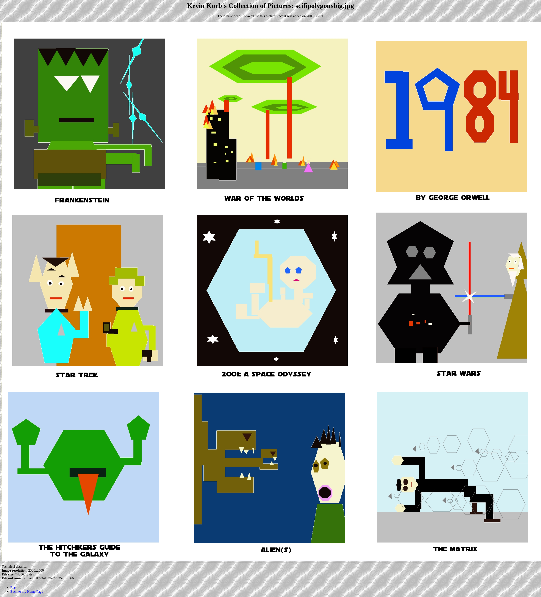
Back (13, 587)
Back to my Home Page (26, 591)
